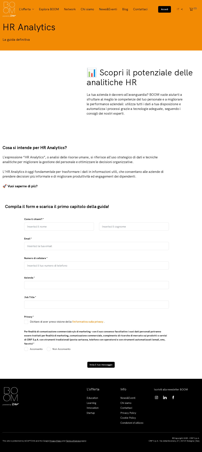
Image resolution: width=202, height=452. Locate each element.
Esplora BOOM (49, 9)
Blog (125, 9)
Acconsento (36, 349)
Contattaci (140, 9)
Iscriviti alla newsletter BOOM (171, 389)
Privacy (29, 316)
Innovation (93, 408)
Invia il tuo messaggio (101, 364)
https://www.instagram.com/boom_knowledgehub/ (156, 397)
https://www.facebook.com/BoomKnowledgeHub (173, 397)
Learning (91, 403)
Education (92, 398)
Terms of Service (73, 441)
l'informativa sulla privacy (88, 321)
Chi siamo (87, 9)
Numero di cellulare (36, 258)
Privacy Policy (128, 413)
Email (28, 238)
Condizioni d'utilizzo (131, 423)
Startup (91, 413)
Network (70, 9)
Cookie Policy (128, 418)
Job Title (30, 297)
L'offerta (25, 9)
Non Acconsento (61, 349)
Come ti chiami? (34, 219)
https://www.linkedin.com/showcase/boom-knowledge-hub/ (164, 397)
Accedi (164, 9)
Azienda (29, 277)
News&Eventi (108, 9)
